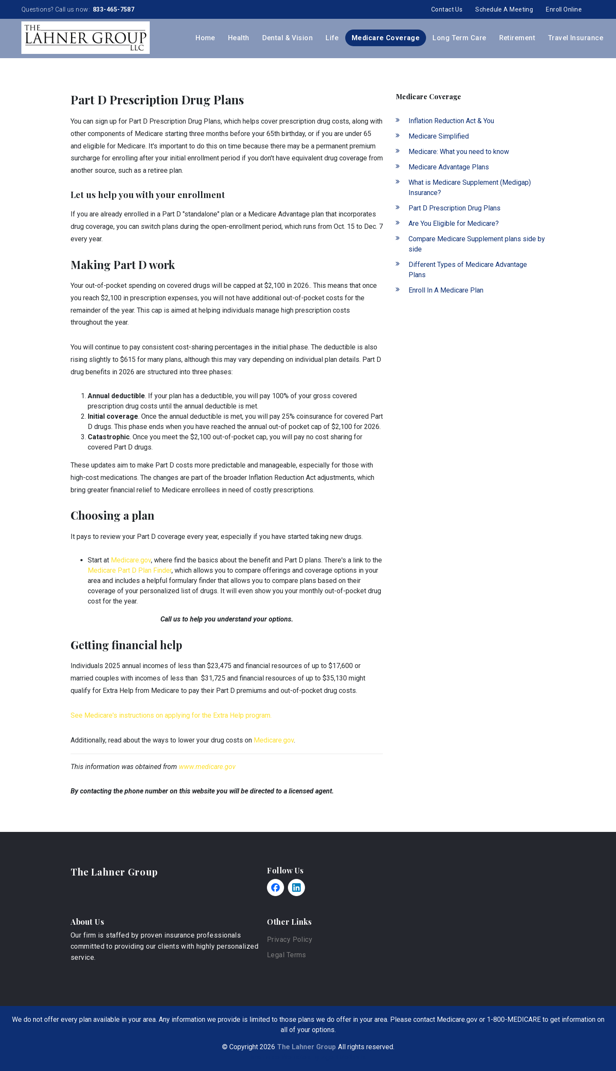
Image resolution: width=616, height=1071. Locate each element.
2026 (267, 1047)
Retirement (517, 38)
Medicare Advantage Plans (449, 167)
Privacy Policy (289, 939)
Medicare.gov (131, 560)
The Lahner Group (114, 871)
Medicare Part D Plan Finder (130, 570)
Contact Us (446, 9)
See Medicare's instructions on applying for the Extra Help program (170, 715)
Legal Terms (286, 955)
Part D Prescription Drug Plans (454, 208)
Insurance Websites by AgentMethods (308, 1057)
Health (238, 38)
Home (205, 38)
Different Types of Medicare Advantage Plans (468, 269)
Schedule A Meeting (504, 9)
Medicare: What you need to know (459, 152)
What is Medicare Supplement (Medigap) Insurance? (470, 187)
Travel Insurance (575, 38)
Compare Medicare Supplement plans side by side (477, 244)
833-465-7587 (113, 9)
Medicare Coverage (386, 38)
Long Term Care (459, 38)
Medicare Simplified (439, 136)
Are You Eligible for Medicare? (454, 223)
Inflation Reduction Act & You (451, 121)
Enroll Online (564, 9)
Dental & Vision (287, 38)
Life (332, 38)
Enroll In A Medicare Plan (446, 290)
